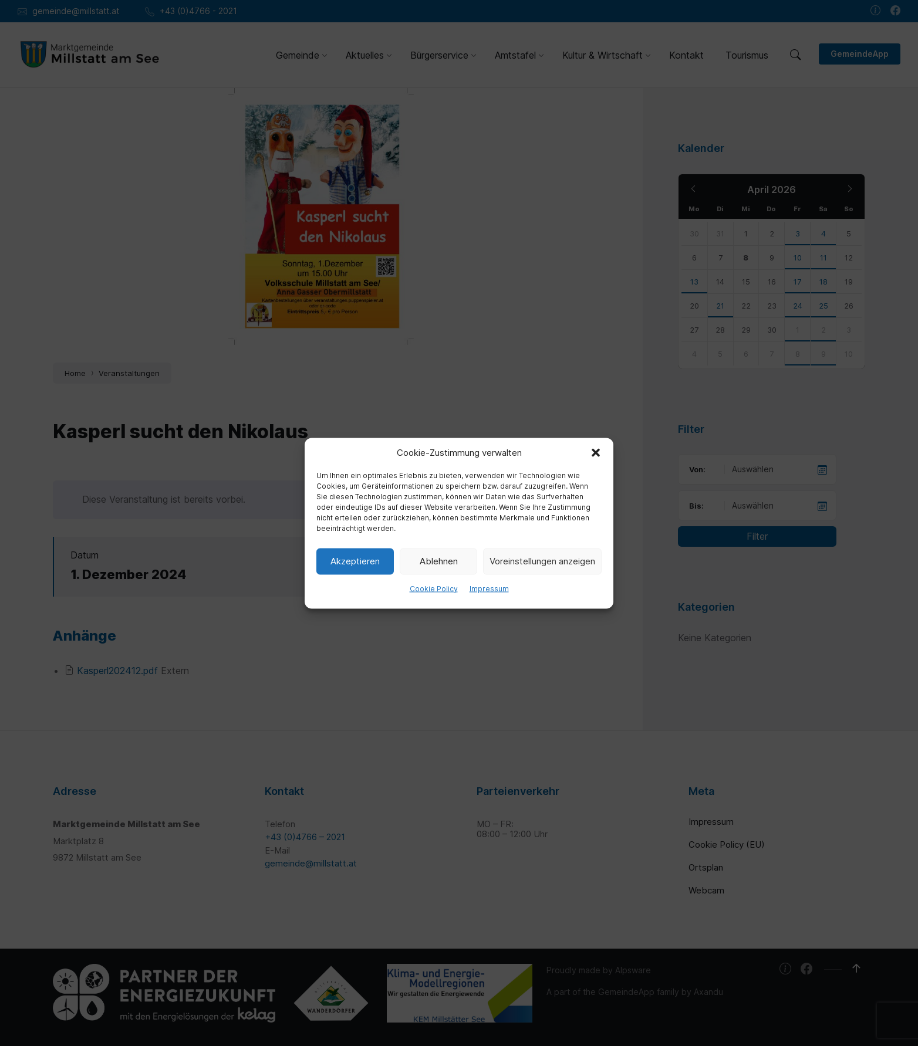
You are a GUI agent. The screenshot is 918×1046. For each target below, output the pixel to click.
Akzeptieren (355, 561)
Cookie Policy (434, 588)
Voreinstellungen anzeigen (542, 561)
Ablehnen (439, 561)
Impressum (489, 588)
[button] (596, 452)
